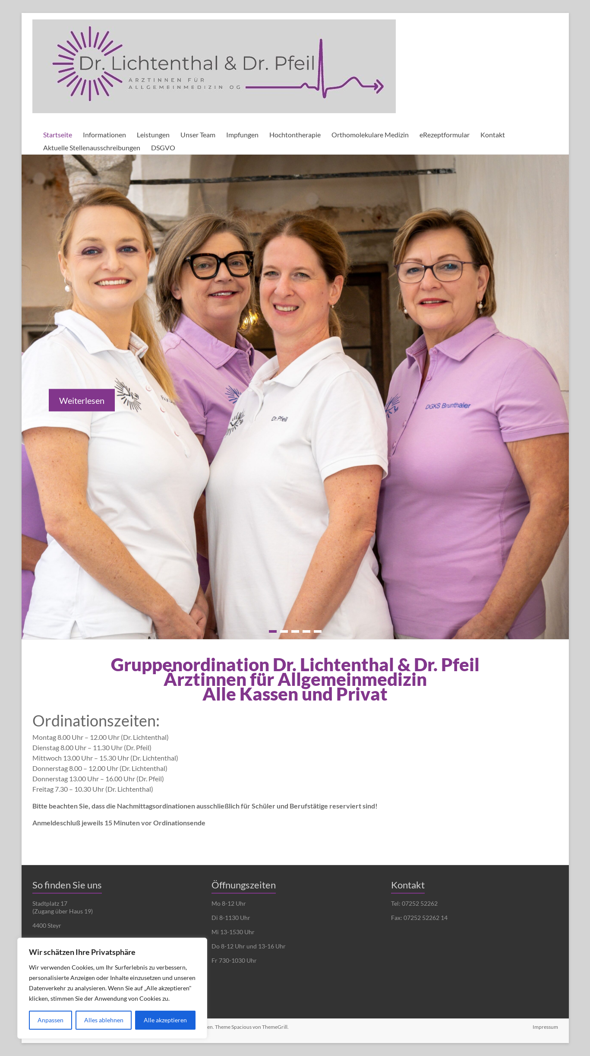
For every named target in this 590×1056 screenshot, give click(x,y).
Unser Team (197, 134)
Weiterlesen (81, 400)
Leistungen (153, 134)
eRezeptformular (445, 134)
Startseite (57, 134)
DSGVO (163, 147)
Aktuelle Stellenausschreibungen (91, 147)
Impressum (545, 1027)
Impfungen (242, 134)
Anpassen (50, 1020)
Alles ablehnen (103, 1020)
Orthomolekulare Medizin (370, 134)
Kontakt (492, 134)
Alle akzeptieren (165, 1020)
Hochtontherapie (295, 134)
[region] (112, 988)
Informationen (104, 134)
